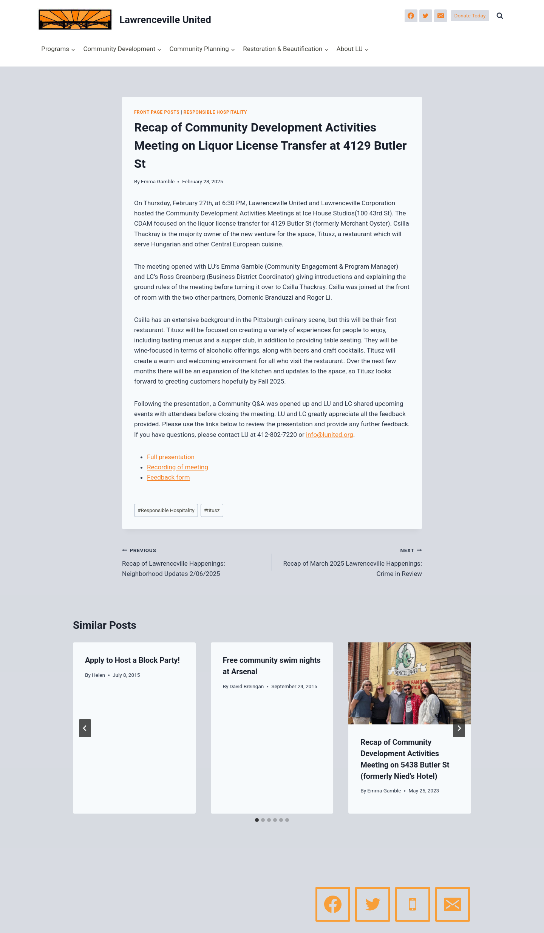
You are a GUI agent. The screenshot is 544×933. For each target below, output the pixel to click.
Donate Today (470, 15)
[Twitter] (425, 15)
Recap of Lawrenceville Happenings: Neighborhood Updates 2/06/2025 (194, 561)
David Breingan (247, 686)
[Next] (459, 728)
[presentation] (409, 683)
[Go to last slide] (85, 728)
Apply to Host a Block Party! (132, 660)
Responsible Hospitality (215, 112)
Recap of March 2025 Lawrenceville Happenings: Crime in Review (350, 561)
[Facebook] (411, 15)
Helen (98, 675)
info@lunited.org (329, 434)
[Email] (440, 15)
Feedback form (168, 477)
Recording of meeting (177, 467)
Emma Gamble (158, 181)
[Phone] (412, 904)
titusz (212, 510)
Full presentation (171, 457)
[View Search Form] (500, 16)
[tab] (257, 820)
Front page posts (156, 112)
